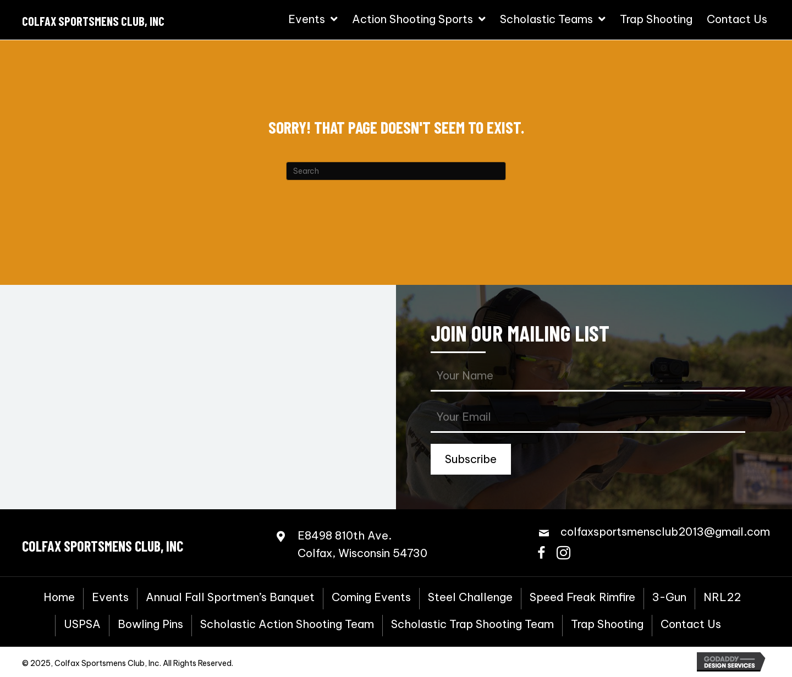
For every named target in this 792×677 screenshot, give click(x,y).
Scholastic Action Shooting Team (287, 624)
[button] (471, 459)
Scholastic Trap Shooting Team (472, 624)
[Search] (396, 171)
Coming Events (371, 597)
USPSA (82, 624)
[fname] (588, 376)
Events (110, 597)
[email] (588, 418)
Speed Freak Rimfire (582, 597)
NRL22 (722, 597)
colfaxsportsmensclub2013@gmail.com (665, 531)
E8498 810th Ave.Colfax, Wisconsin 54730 (362, 544)
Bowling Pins (150, 624)
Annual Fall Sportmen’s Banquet (230, 597)
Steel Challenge (470, 597)
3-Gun (669, 597)
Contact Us (691, 624)
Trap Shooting (607, 624)
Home (59, 597)
